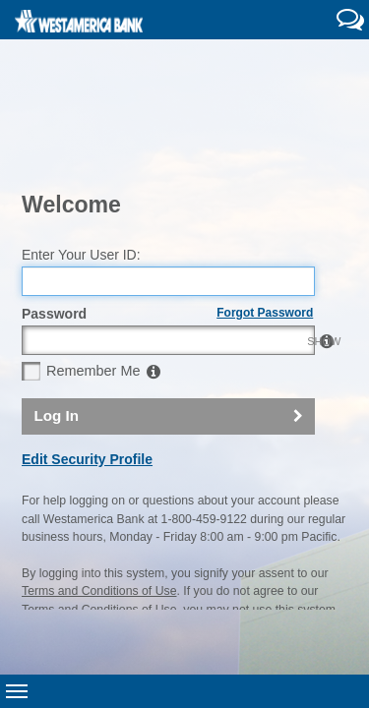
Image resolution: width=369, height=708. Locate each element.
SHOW (294, 227)
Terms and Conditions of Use (99, 478)
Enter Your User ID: (81, 140)
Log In (56, 302)
